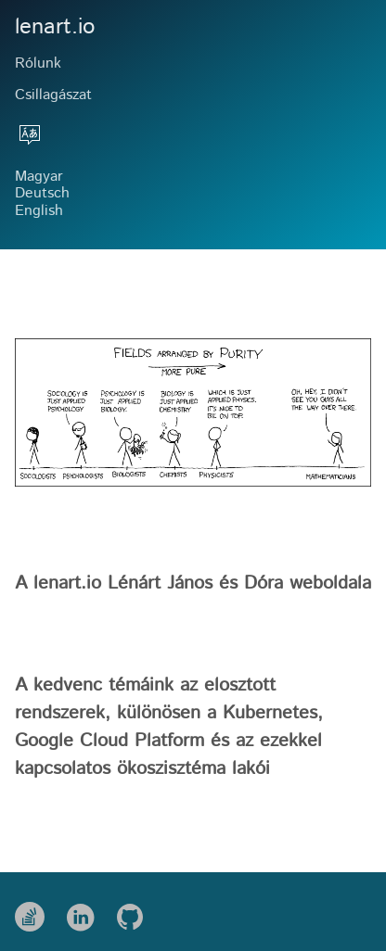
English (39, 211)
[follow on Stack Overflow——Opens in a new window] (36, 911)
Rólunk (38, 63)
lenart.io (55, 28)
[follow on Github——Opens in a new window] (136, 911)
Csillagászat (53, 95)
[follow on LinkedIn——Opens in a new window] (86, 911)
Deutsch (42, 193)
